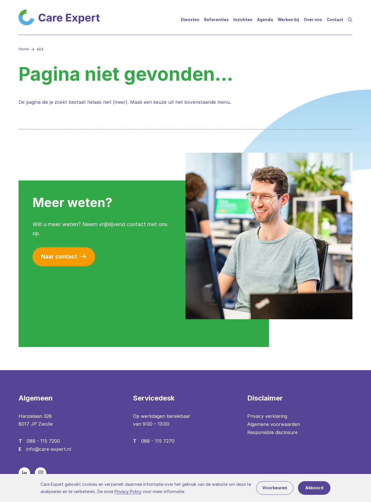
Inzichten (242, 19)
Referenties (216, 19)
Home (24, 49)
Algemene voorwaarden (273, 424)
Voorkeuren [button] (274, 487)
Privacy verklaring (267, 416)
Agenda (265, 19)
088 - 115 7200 (43, 441)
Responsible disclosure (272, 432)
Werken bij (288, 19)
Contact (335, 19)
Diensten (190, 19)
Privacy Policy (127, 491)
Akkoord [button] (314, 487)
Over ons (313, 19)
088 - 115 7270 (157, 441)
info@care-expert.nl (48, 449)
